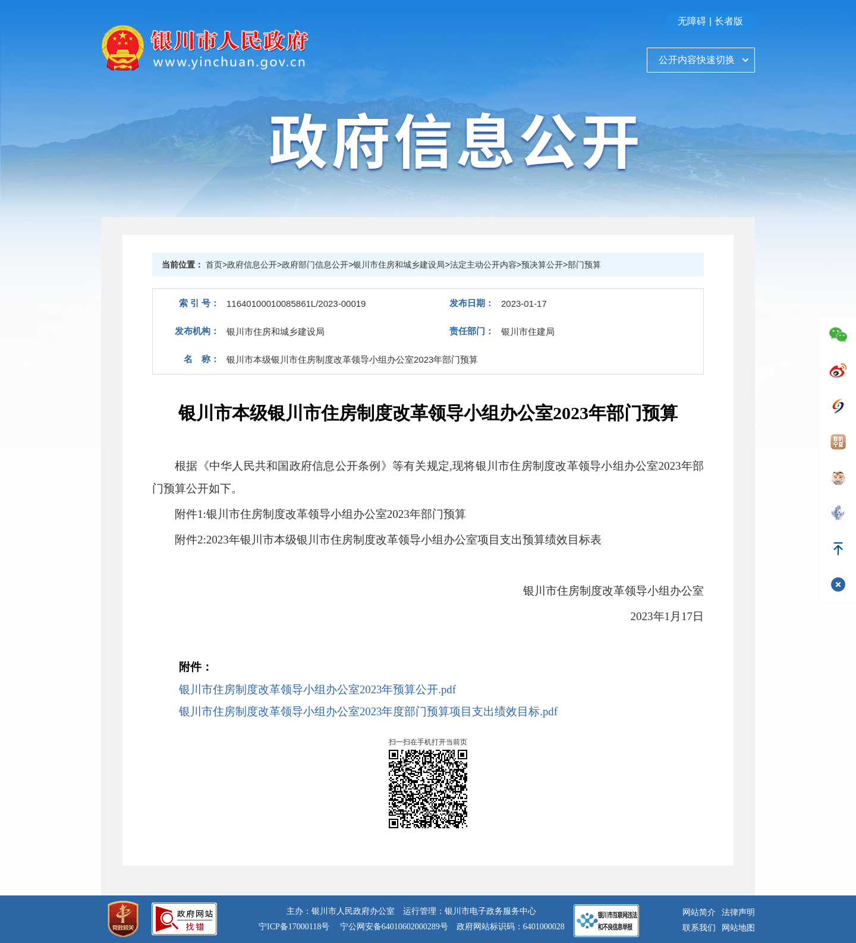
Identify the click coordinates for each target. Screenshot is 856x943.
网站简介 (699, 912)
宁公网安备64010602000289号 (394, 926)
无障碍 (692, 21)
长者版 (729, 21)
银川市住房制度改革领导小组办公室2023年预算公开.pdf (317, 689)
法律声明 (738, 912)
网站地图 (738, 927)
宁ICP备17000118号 (294, 926)
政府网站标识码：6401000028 (511, 926)
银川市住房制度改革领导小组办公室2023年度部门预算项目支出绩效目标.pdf (368, 711)
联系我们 (699, 927)
